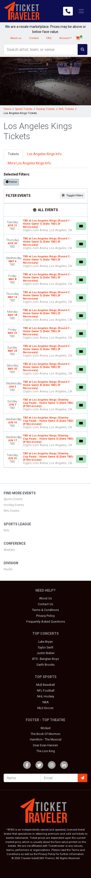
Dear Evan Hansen (45, 745)
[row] (45, 226)
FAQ (48, 38)
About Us (45, 598)
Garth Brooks (45, 664)
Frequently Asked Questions (45, 621)
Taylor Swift (45, 647)
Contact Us (45, 604)
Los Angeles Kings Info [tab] (44, 154)
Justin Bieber (46, 653)
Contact (34, 38)
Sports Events (13, 499)
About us (15, 38)
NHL (6, 530)
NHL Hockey (45, 696)
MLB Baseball (45, 685)
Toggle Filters (72, 195)
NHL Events (11, 510)
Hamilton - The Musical (45, 739)
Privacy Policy (45, 616)
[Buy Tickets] (81, 226)
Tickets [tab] (13, 154)
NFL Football (45, 690)
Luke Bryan (45, 641)
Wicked (45, 728)
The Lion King (45, 751)
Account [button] (64, 38)
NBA (45, 702)
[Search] (41, 49)
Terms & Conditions (45, 610)
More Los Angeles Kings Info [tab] (29, 163)
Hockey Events (14, 505)
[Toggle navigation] (81, 11)
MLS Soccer (45, 708)
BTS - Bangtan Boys (45, 659)
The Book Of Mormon (45, 734)
